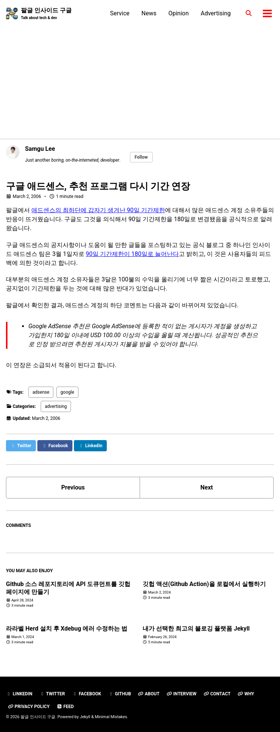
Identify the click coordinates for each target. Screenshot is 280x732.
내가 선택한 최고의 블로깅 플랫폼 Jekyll (196, 628)
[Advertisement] (140, 76)
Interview (181, 693)
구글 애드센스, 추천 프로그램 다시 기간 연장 (98, 186)
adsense (40, 392)
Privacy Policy (29, 706)
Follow (141, 157)
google (67, 392)
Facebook (86, 693)
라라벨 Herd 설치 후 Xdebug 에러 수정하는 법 (66, 628)
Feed (65, 706)
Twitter (52, 693)
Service (120, 13)
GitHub (119, 693)
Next (206, 487)
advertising (56, 406)
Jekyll (85, 716)
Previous (73, 487)
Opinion (178, 13)
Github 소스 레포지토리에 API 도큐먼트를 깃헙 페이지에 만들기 (68, 587)
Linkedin (19, 693)
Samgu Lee (40, 148)
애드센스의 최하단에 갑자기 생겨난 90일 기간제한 (98, 210)
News (148, 13)
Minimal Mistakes (111, 716)
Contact (216, 693)
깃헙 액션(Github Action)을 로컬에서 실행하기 (204, 584)
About (148, 693)
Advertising (216, 13)
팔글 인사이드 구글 (46, 14)
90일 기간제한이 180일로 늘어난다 (132, 253)
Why (245, 693)
